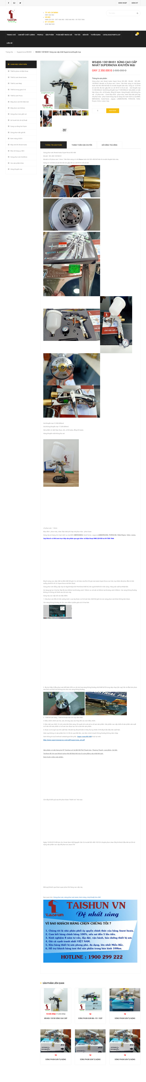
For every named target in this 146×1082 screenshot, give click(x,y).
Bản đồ (85, 35)
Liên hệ (9, 43)
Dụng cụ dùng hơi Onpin (18, 126)
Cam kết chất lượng (26, 35)
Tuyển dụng (96, 35)
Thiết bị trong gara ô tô (18, 90)
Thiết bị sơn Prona (16, 96)
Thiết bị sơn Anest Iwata (18, 77)
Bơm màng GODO (16, 138)
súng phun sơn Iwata (71, 897)
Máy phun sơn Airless (17, 108)
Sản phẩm (49, 35)
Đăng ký (135, 3)
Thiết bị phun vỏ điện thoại (19, 71)
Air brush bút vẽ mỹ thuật (18, 120)
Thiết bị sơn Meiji (16, 83)
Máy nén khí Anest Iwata (18, 145)
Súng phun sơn (58, 897)
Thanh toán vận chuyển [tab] (82, 145)
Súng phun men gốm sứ (18, 114)
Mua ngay (112, 111)
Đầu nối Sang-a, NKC (17, 151)
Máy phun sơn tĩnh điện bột (19, 102)
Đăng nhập (122, 3)
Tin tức (77, 35)
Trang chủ (11, 35)
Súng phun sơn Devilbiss (18, 157)
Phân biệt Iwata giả (64, 35)
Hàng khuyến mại (16, 169)
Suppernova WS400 (24, 52)
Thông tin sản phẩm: (99, 78)
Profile (40, 35)
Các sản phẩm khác (17, 163)
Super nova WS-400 (84, 736)
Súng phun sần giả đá (17, 132)
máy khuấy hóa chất (94, 897)
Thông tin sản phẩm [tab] (53, 145)
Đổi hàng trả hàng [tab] (109, 145)
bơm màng (82, 897)
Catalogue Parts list (111, 35)
